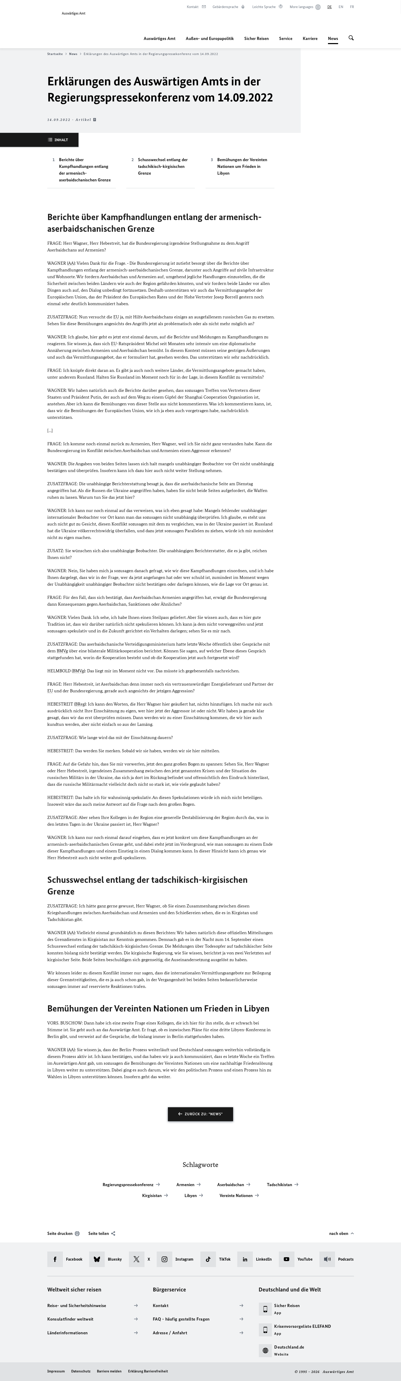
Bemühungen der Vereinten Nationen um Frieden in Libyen (242, 166)
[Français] (352, 7)
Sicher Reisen (256, 38)
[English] (341, 7)
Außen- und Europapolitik (210, 38)
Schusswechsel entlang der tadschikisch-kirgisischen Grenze (163, 166)
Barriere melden (109, 1371)
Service (285, 38)
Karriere (310, 38)
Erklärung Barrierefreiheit (148, 1371)
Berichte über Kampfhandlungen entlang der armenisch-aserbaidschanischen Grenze (85, 169)
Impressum (56, 1371)
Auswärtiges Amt (159, 38)
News (333, 38)
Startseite (57, 54)
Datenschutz (80, 1371)
